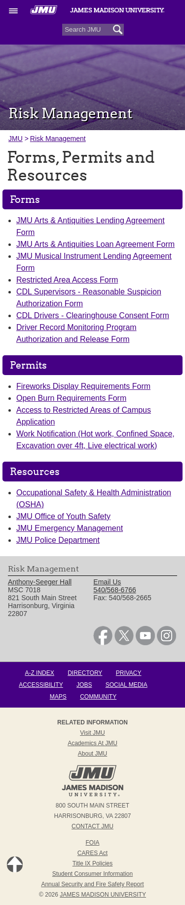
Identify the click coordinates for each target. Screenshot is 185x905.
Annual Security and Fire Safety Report (92, 884)
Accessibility (41, 684)
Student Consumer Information (92, 873)
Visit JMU (92, 732)
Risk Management (58, 139)
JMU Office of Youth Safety (63, 516)
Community (98, 696)
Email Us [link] (107, 582)
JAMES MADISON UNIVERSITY (103, 894)
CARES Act (92, 853)
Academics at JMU (92, 743)
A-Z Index (39, 672)
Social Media (127, 684)
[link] (102, 643)
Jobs (84, 684)
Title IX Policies (93, 863)
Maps (58, 696)
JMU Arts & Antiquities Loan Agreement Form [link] (95, 244)
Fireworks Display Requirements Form (83, 386)
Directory (85, 672)
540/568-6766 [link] (114, 590)
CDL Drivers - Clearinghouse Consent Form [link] (92, 315)
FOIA (92, 842)
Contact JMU (92, 826)
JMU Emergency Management (69, 528)
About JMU (92, 753)
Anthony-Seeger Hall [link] (40, 582)
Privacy (129, 672)
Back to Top (15, 864)
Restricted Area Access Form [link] (67, 280)
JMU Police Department (58, 540)
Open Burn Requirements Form (71, 398)
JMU (15, 139)
